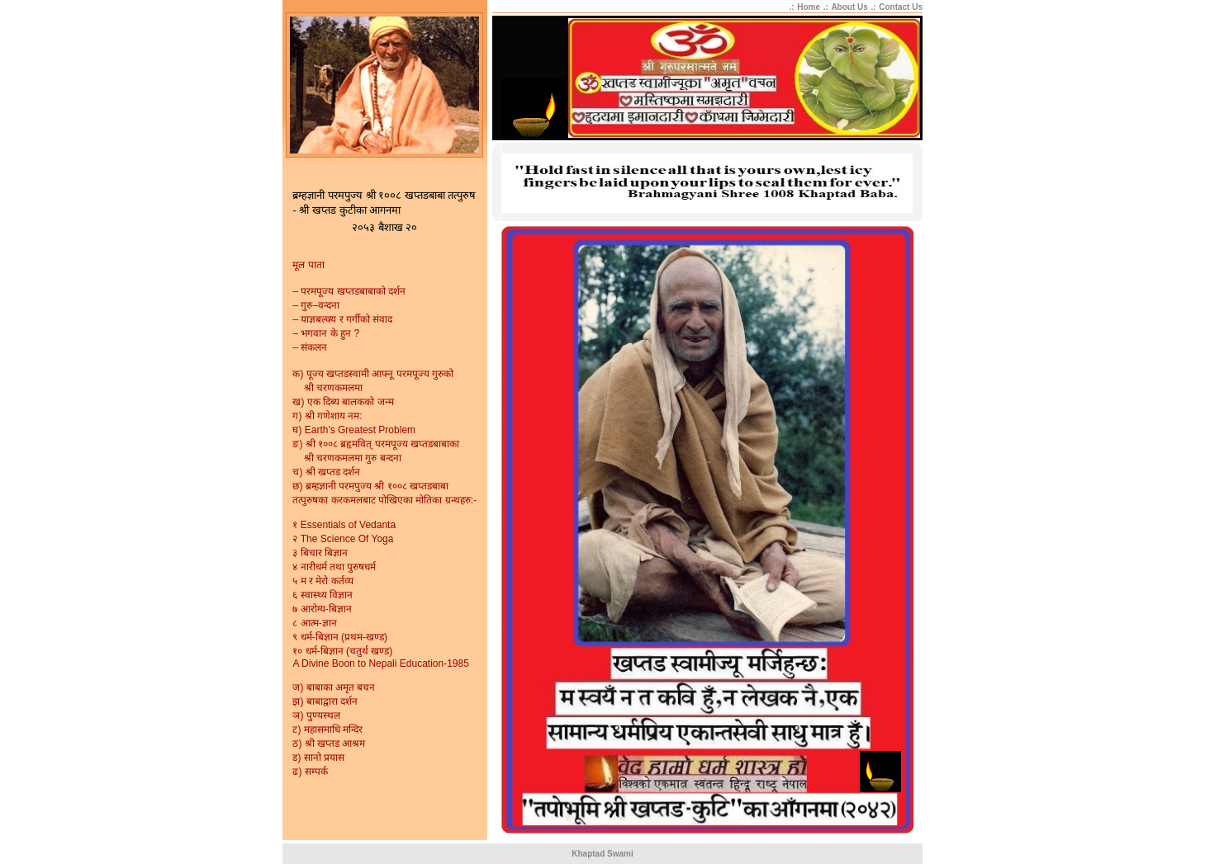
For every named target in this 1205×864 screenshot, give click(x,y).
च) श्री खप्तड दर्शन (326, 472)
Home (808, 7)
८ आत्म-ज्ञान (314, 623)
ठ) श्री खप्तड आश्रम (328, 743)
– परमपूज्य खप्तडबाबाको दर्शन (349, 291)
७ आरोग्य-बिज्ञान (321, 609)
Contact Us (901, 7)
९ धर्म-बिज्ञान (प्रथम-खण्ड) (339, 637)
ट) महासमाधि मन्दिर (327, 729)
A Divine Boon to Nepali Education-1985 (380, 663)
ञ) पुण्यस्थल (315, 715)
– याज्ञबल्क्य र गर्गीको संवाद (342, 319)
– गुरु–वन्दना (315, 305)
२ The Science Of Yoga (342, 539)
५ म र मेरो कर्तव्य (322, 581)
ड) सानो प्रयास (318, 757)
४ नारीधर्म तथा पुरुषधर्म (334, 567)
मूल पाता (308, 265)
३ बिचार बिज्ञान (320, 553)
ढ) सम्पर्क (309, 771)
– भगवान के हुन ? (325, 333)
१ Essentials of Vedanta (344, 525)
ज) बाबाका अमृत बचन (333, 687)
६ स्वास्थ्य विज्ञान (322, 595)
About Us (849, 7)
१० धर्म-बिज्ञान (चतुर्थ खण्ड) (342, 651)
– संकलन (309, 347)
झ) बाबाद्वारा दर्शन (325, 701)
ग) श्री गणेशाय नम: (327, 416)
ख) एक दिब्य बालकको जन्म (342, 402)
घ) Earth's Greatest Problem (353, 430)
